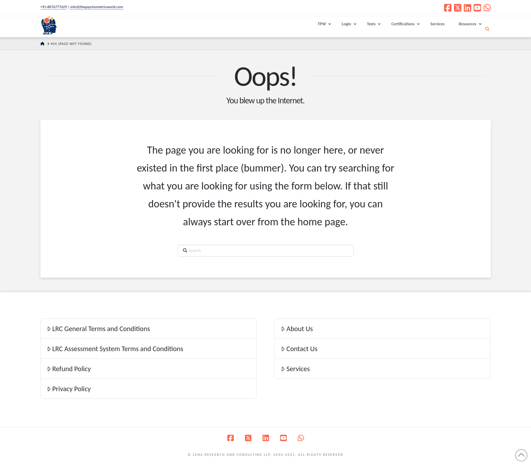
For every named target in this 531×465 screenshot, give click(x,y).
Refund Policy (69, 368)
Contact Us (299, 348)
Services (295, 368)
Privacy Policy (69, 389)
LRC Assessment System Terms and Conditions (115, 348)
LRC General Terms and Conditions (98, 328)
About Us (297, 328)
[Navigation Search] (488, 29)
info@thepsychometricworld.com (96, 7)
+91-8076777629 (53, 7)
